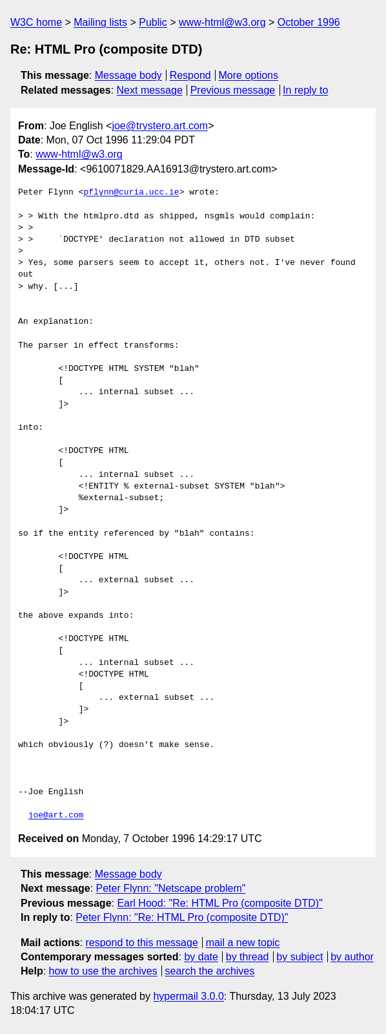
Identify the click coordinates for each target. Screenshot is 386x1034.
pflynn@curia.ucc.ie (131, 192)
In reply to (305, 90)
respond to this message (141, 942)
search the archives (210, 970)
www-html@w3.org (222, 22)
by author (352, 956)
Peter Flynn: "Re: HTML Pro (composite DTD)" (182, 917)
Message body (128, 75)
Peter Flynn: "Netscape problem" (171, 888)
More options (249, 75)
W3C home (36, 22)
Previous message (233, 90)
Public (153, 22)
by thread (247, 956)
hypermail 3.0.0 (188, 996)
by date (201, 956)
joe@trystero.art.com (160, 125)
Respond (190, 75)
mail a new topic (243, 942)
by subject (299, 956)
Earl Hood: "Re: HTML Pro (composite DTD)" (219, 903)
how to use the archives (103, 970)
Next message (150, 90)
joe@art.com (56, 815)
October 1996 (309, 22)
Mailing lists (100, 22)
